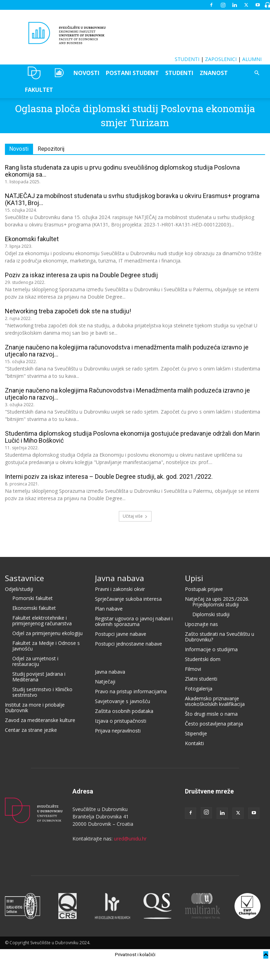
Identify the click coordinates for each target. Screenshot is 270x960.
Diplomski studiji (211, 614)
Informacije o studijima (211, 649)
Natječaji (105, 681)
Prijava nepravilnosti (118, 730)
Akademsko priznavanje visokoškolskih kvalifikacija (215, 701)
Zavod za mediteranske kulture (40, 720)
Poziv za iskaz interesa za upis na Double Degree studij (81, 275)
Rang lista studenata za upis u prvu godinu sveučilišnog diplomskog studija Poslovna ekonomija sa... (122, 171)
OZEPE (58, 73)
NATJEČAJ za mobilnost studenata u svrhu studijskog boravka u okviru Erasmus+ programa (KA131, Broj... (132, 199)
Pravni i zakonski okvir (120, 589)
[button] (256, 73)
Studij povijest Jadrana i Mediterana (38, 676)
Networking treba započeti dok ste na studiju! (68, 311)
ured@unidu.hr (130, 838)
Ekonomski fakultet (32, 239)
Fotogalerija (198, 688)
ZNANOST (214, 73)
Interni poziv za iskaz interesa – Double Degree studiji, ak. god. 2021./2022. (109, 476)
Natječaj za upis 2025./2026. (217, 598)
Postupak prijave (204, 589)
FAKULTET (39, 90)
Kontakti (194, 743)
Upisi (194, 578)
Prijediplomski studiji (215, 604)
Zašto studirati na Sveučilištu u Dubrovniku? (219, 637)
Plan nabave (109, 608)
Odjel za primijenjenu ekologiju (47, 633)
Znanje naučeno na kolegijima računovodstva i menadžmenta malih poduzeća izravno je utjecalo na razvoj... (127, 350)
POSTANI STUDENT (132, 73)
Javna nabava (119, 578)
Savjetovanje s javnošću (122, 701)
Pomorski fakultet (32, 598)
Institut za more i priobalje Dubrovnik (35, 707)
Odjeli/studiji (19, 589)
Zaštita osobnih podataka (124, 711)
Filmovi (193, 669)
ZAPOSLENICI (221, 59)
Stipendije (196, 733)
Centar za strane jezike (31, 730)
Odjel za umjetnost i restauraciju (35, 661)
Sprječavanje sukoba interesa (128, 598)
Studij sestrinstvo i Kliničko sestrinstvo (42, 692)
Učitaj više (135, 516)
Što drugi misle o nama (211, 713)
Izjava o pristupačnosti (120, 720)
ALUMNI (252, 59)
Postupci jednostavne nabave (128, 643)
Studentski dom (202, 659)
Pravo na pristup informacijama (131, 691)
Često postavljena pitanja (214, 723)
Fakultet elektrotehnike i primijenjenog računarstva (42, 620)
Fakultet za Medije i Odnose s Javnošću (46, 646)
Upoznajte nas (201, 624)
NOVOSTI (86, 73)
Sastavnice (24, 578)
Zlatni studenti (201, 678)
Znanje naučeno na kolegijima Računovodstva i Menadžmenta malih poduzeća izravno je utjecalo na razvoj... (127, 394)
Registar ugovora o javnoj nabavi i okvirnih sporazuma (134, 621)
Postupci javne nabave (120, 634)
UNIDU (34, 73)
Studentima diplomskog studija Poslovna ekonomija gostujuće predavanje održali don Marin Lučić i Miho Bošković (132, 437)
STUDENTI (187, 59)
